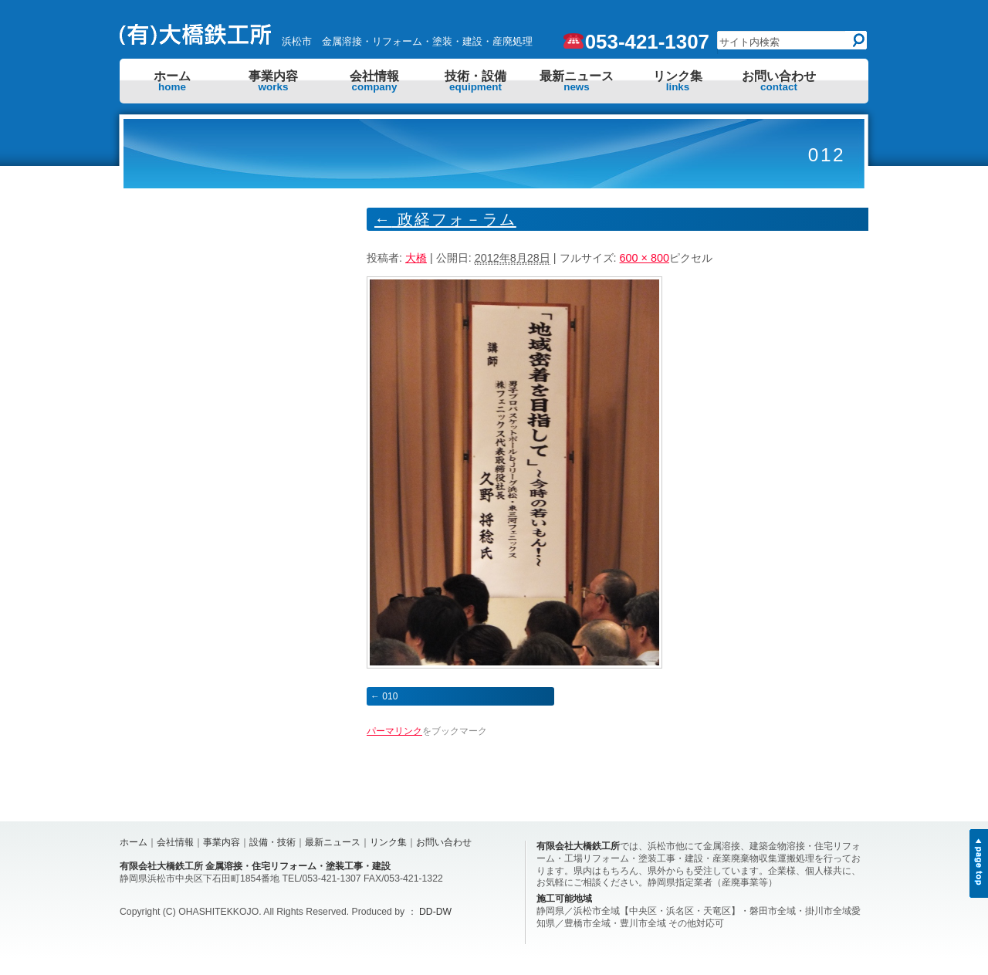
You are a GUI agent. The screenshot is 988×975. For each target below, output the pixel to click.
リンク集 (677, 81)
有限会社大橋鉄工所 (578, 846)
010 (390, 696)
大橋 (416, 258)
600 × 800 (644, 258)
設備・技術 (272, 842)
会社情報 (374, 81)
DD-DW (435, 911)
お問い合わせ (778, 81)
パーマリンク (394, 731)
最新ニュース (576, 81)
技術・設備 (475, 81)
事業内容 (273, 81)
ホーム (172, 81)
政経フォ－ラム (445, 219)
